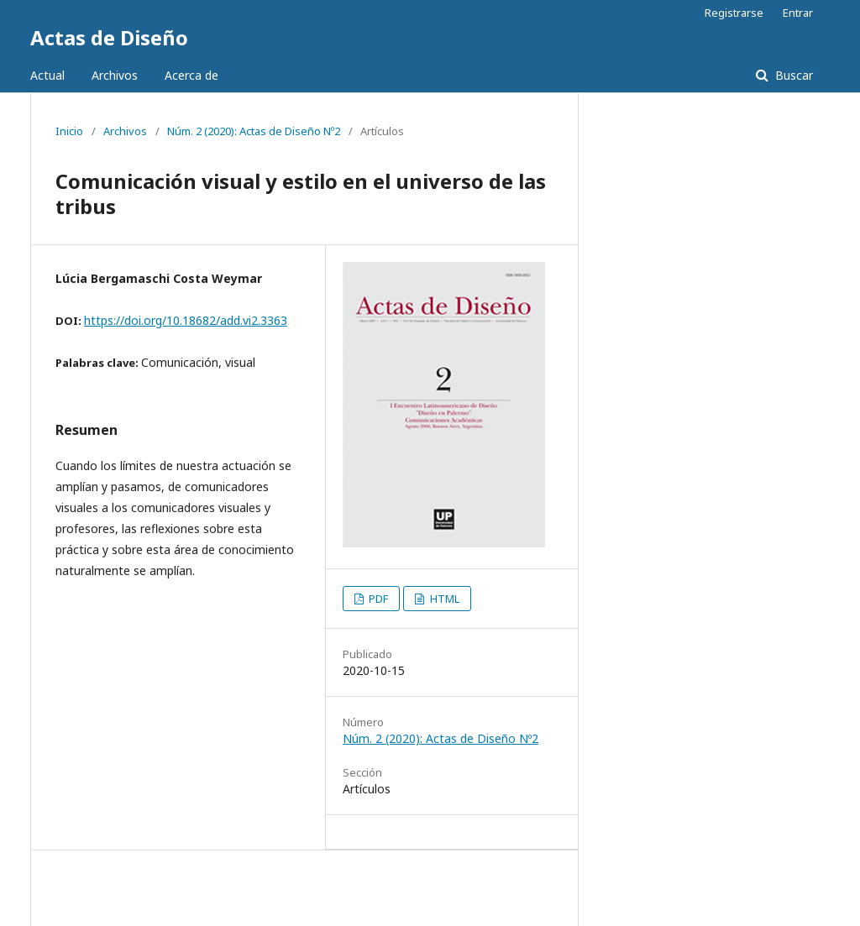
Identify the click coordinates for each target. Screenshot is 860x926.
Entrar (798, 12)
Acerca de (191, 75)
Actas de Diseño (109, 37)
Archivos (115, 75)
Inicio (69, 131)
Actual (47, 75)
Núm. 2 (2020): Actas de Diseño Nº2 (253, 131)
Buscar (792, 75)
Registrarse (734, 12)
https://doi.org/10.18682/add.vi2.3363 (185, 320)
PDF (377, 598)
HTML (443, 598)
